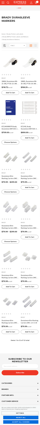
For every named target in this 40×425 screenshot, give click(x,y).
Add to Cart (10, 93)
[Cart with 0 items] (36, 2)
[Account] (31, 2)
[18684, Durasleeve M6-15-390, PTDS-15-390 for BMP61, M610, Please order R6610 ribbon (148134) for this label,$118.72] (10, 62)
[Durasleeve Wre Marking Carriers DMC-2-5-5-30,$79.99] (29, 301)
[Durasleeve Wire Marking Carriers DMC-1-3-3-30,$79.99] (29, 157)
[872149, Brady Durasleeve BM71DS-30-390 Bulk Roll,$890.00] (29, 107)
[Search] (8, 2)
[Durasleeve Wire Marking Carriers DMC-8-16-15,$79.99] (29, 256)
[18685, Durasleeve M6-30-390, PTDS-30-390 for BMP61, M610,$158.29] (29, 62)
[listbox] (18, 45)
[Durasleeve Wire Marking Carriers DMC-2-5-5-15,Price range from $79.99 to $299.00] (10, 207)
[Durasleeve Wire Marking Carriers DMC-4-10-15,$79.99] (29, 207)
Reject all (20, 417)
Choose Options (10, 142)
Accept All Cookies (21, 422)
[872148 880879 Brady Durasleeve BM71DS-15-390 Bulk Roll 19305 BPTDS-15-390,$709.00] (10, 107)
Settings (20, 413)
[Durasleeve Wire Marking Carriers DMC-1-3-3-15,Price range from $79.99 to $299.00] (10, 157)
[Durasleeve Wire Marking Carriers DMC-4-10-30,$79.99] (10, 256)
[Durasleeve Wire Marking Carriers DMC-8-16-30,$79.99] (10, 301)
